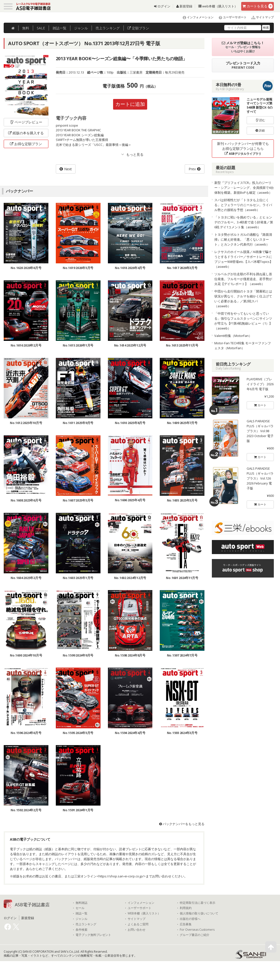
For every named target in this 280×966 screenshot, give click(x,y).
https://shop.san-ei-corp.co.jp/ (121, 876)
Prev (192, 169)
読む (260, 120)
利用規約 (186, 908)
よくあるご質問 (138, 924)
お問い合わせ (136, 930)
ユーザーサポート (230, 17)
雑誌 (59, 28)
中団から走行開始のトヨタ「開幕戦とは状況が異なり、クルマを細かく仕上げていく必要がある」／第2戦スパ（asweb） (243, 298)
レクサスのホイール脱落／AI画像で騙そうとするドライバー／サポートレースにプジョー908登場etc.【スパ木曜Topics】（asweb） (243, 259)
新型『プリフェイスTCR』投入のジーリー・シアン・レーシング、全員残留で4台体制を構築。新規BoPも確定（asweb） (244, 187)
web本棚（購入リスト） (218, 6)
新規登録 (184, 6)
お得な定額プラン (26, 143)
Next (68, 169)
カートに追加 (130, 104)
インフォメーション (196, 17)
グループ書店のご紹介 (194, 935)
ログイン (162, 6)
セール (80, 908)
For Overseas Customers (197, 930)
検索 (266, 27)
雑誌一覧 (81, 913)
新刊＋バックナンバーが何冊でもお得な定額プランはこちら (243, 148)
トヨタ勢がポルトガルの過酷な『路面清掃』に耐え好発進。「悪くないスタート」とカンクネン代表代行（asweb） (243, 239)
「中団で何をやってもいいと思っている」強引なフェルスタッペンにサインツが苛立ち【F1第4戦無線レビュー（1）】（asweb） (243, 320)
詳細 (260, 130)
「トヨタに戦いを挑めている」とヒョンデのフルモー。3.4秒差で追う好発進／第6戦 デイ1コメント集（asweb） (243, 222)
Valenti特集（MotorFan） (233, 335)
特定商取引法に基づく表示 (197, 903)
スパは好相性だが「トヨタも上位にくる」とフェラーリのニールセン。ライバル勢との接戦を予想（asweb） (243, 205)
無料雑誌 (81, 903)
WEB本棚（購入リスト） (144, 913)
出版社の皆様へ (190, 919)
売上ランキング (86, 924)
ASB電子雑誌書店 (32, 905)
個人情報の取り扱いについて (199, 913)
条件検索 (81, 930)
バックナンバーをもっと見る (181, 824)
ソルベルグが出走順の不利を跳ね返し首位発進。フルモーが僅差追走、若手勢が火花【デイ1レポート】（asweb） (243, 279)
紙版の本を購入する (26, 133)
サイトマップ (260, 17)
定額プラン (138, 28)
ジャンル (81, 28)
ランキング (108, 28)
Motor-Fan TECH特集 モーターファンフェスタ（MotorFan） (242, 345)
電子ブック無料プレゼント (93, 935)
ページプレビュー (26, 122)
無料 (25, 28)
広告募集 (186, 924)
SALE (41, 28)
